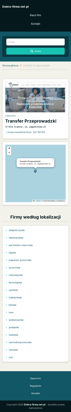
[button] (35, 171)
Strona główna (10, 65)
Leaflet (36, 201)
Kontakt (35, 23)
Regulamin (35, 385)
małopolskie (10, 116)
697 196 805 (39, 132)
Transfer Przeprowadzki (30, 121)
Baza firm (35, 15)
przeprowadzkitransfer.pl (18, 132)
